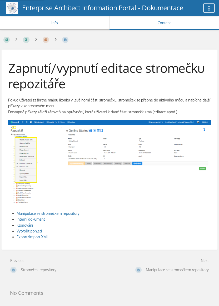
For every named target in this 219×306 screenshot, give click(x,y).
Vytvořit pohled (29, 231)
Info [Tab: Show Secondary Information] (54, 23)
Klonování (25, 225)
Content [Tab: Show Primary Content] (164, 23)
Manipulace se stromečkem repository (48, 213)
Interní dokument (31, 219)
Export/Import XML (32, 237)
